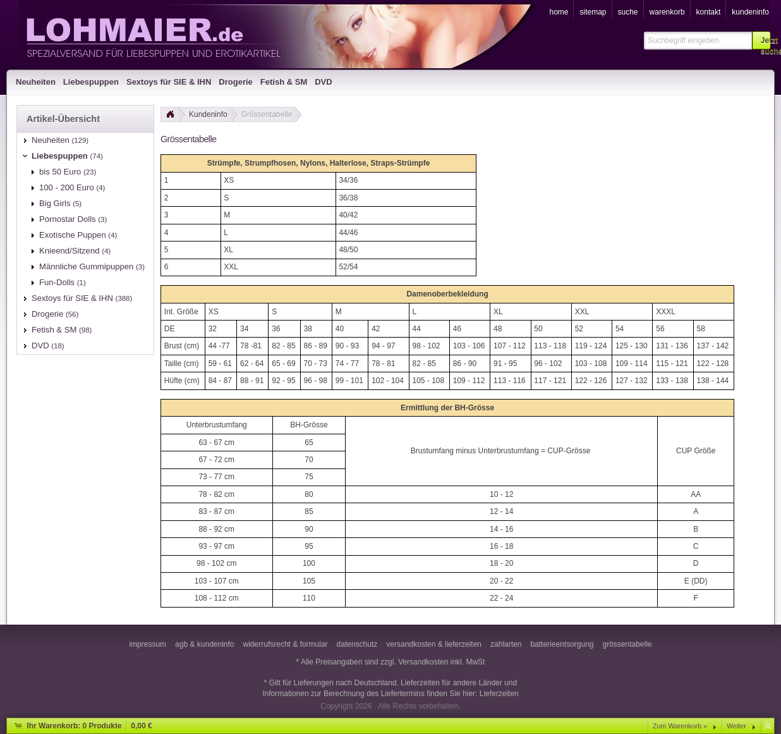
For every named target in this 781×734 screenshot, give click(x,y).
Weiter (736, 726)
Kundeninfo (208, 114)
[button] (761, 40)
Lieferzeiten (499, 693)
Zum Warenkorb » (680, 726)
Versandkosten (423, 662)
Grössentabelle (267, 114)
